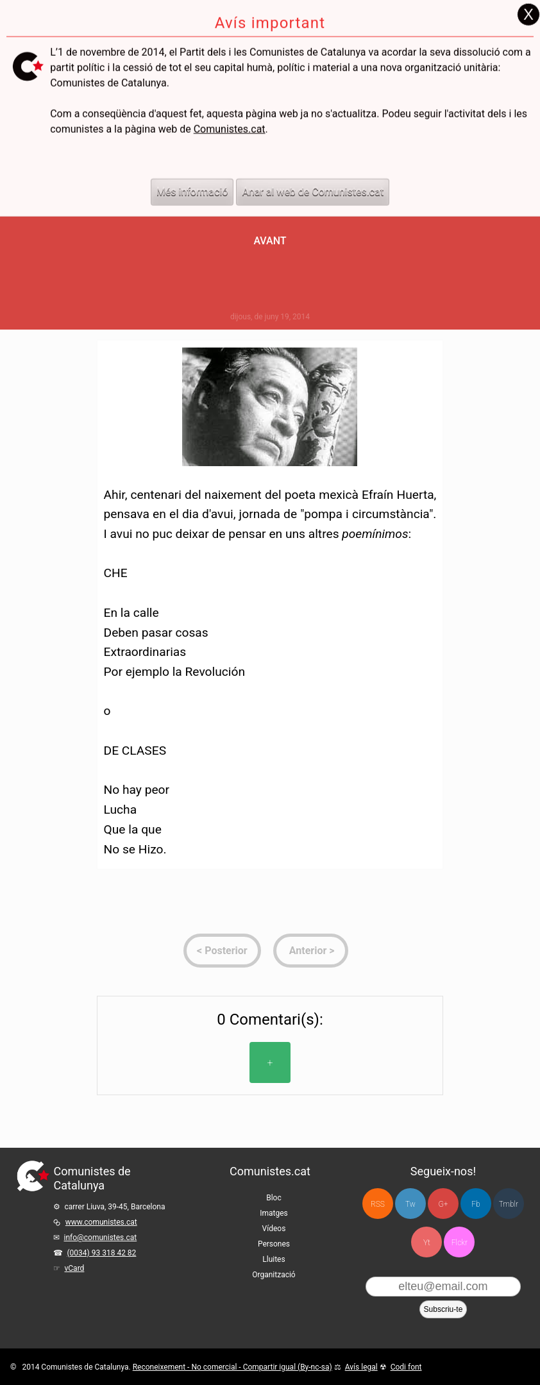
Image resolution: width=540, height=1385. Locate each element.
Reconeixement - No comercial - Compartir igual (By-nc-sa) (232, 1367)
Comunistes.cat (230, 106)
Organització (273, 1274)
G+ (443, 1204)
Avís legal (361, 1367)
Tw (410, 1204)
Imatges (274, 1213)
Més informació (192, 169)
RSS (378, 1204)
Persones (274, 1243)
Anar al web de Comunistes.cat (313, 169)
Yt (426, 1242)
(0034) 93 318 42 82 (101, 1252)
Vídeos (274, 1228)
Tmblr (508, 1204)
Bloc (274, 1197)
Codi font (406, 1367)
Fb (475, 1204)
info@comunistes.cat (100, 1237)
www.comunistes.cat (101, 1222)
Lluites (273, 1259)
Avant (269, 241)
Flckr (459, 1242)
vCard (74, 1268)
